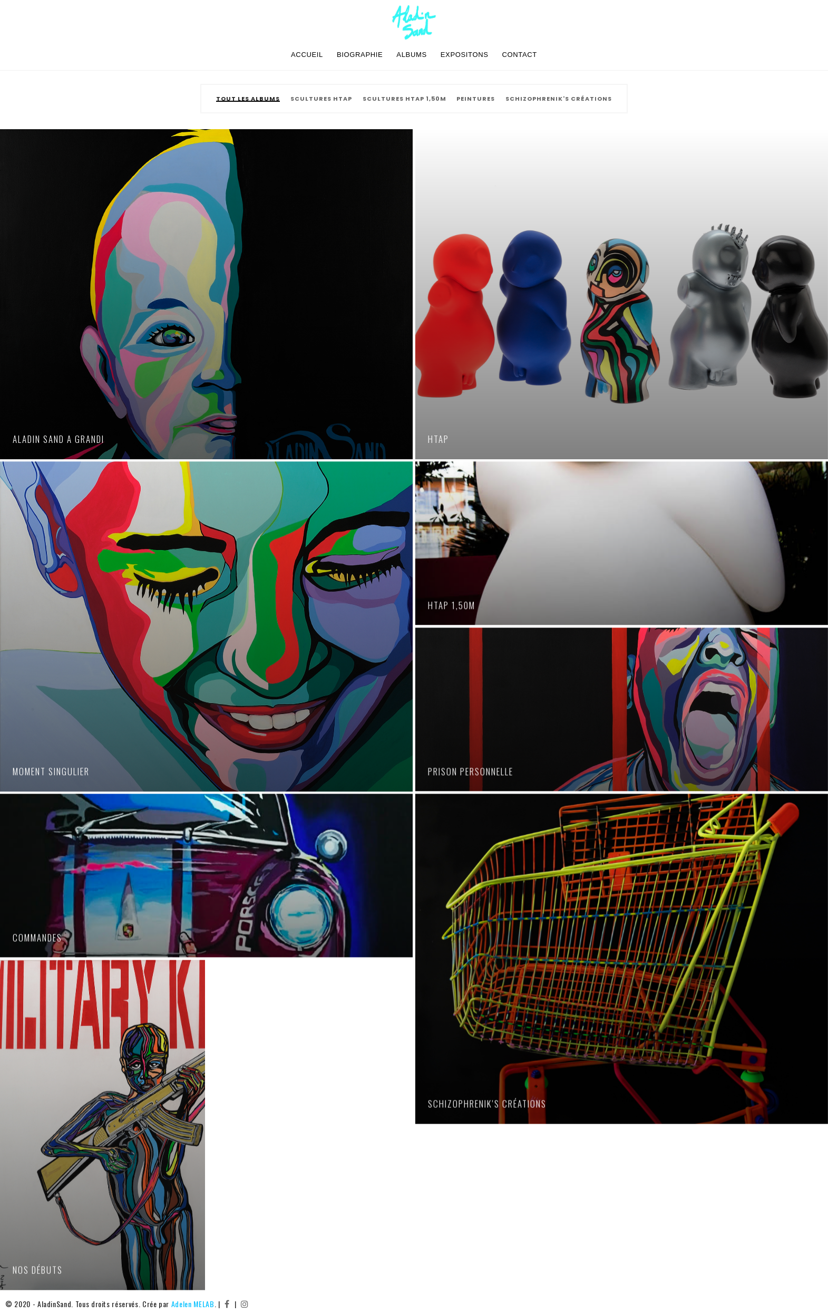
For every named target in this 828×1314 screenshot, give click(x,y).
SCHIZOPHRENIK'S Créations (486, 1101)
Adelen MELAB (193, 1303)
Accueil (307, 55)
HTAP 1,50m (450, 604)
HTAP (437, 439)
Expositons (465, 55)
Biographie (360, 55)
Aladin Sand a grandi (58, 439)
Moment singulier (51, 770)
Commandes (37, 935)
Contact (519, 55)
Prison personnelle (469, 770)
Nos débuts (38, 1267)
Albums (411, 55)
